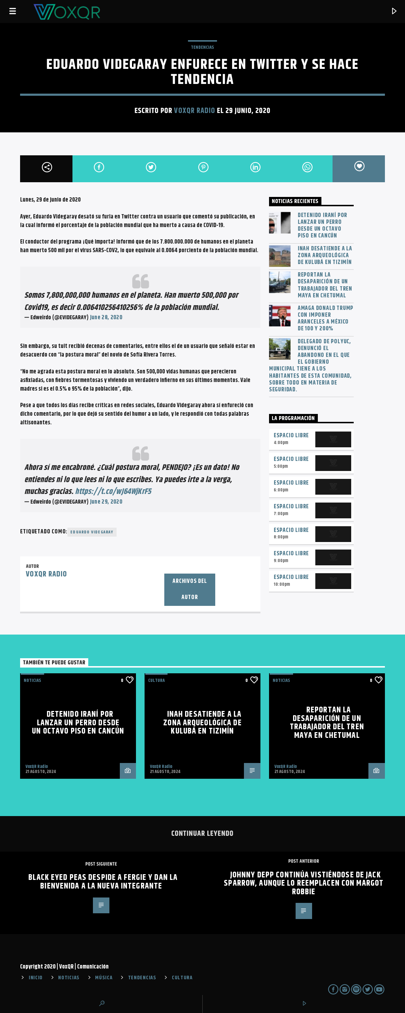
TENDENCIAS (202, 47)
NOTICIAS (32, 680)
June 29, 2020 (106, 502)
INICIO (36, 978)
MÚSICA (103, 978)
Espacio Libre (291, 435)
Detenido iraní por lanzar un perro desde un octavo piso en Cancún (322, 226)
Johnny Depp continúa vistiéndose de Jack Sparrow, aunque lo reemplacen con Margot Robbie (303, 883)
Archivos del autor (190, 589)
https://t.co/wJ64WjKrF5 (113, 491)
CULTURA (182, 978)
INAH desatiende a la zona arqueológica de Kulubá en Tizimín (325, 255)
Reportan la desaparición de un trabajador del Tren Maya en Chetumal (325, 285)
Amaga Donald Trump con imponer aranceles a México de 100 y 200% (325, 319)
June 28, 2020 (106, 317)
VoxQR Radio (194, 111)
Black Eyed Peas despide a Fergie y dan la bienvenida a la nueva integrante (103, 881)
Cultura (156, 680)
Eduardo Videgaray (91, 532)
